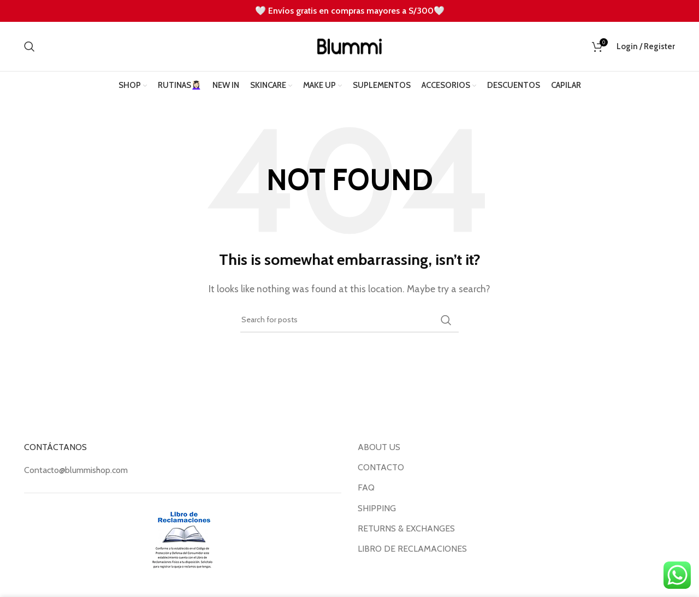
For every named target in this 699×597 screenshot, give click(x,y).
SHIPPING (377, 508)
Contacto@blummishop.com (76, 470)
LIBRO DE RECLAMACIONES (412, 548)
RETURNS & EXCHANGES (406, 528)
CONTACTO (381, 467)
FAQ (366, 487)
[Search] (29, 46)
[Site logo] (349, 45)
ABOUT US (379, 447)
